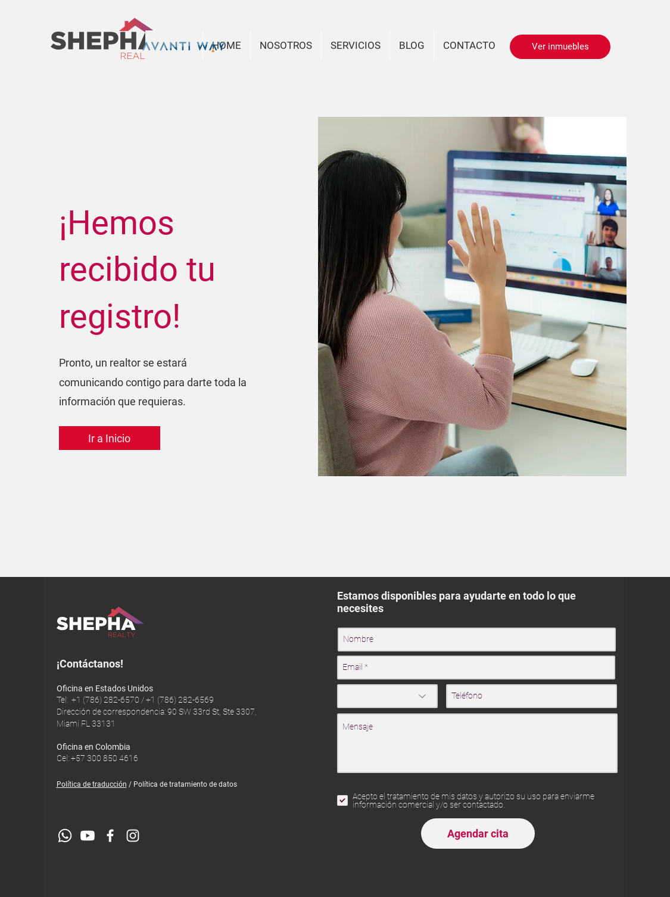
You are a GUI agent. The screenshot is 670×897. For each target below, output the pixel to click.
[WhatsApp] (65, 835)
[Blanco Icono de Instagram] (132, 835)
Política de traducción (92, 784)
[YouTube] (87, 835)
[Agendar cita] (478, 833)
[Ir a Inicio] (109, 438)
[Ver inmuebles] (560, 46)
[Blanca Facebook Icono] (110, 835)
